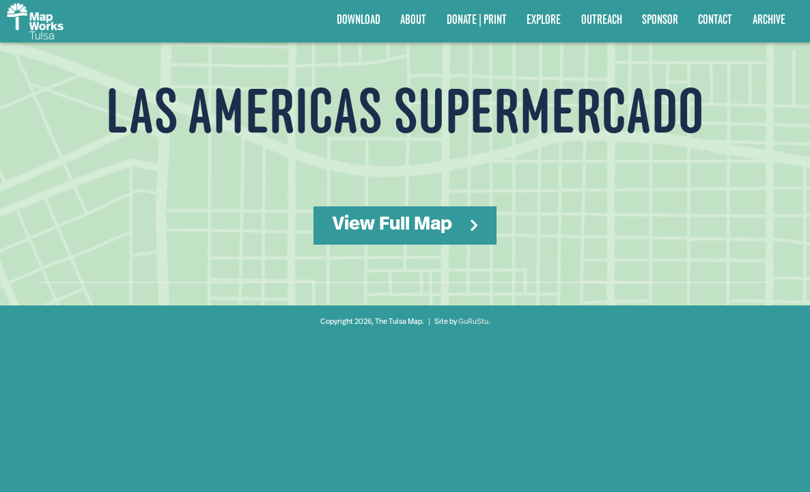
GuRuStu (473, 322)
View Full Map (392, 224)
